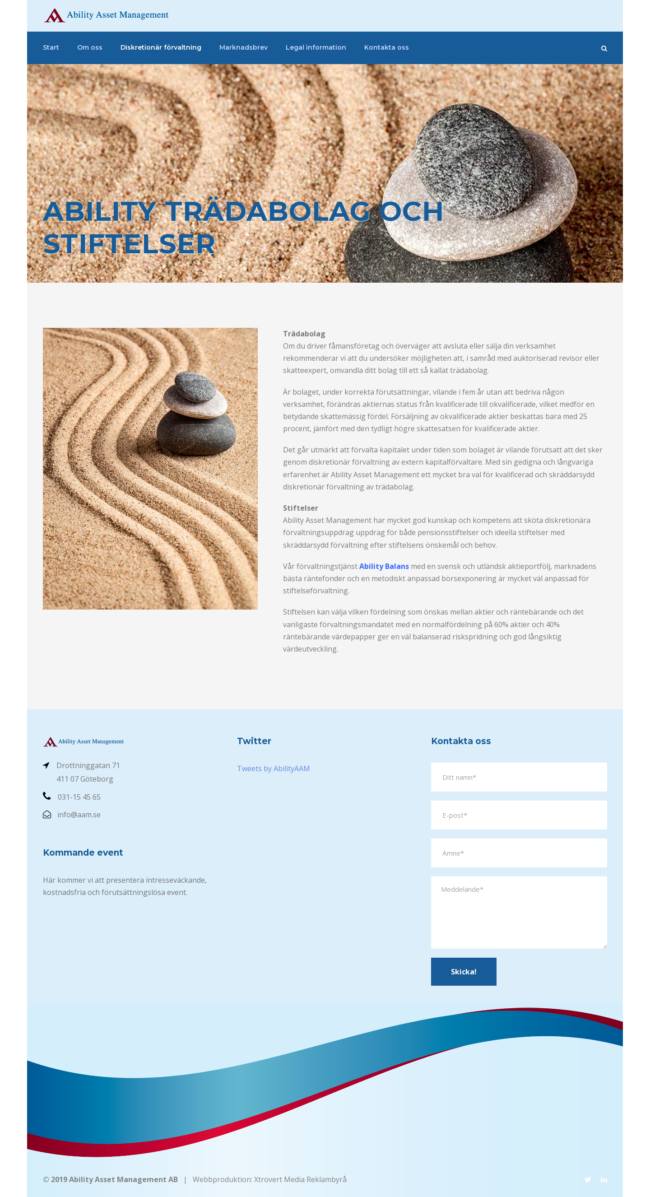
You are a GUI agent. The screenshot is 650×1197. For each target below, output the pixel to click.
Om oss (89, 47)
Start (51, 47)
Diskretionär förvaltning (161, 47)
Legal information (316, 47)
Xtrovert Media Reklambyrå (300, 1179)
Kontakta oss (386, 47)
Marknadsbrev (243, 47)
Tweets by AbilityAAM (273, 768)
